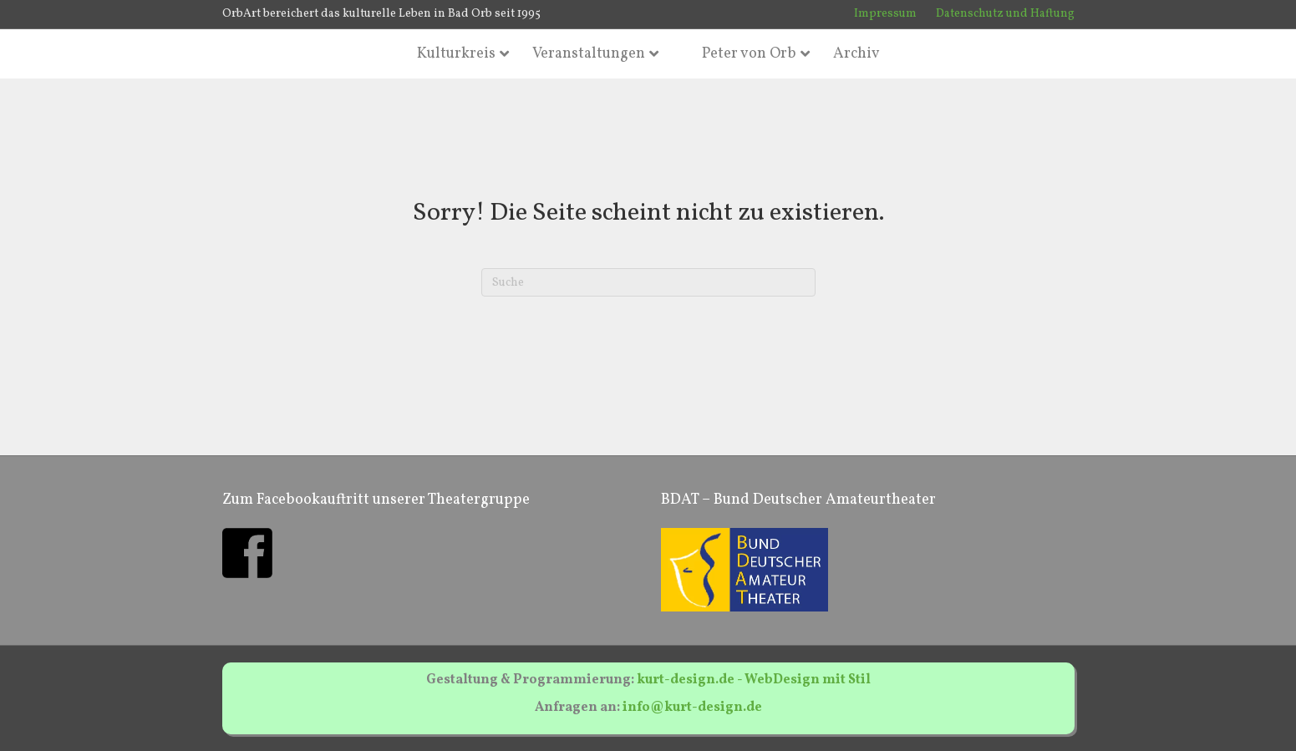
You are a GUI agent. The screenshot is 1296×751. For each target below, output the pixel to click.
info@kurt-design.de (692, 707)
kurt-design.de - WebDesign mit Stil (754, 680)
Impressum (885, 14)
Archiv (856, 53)
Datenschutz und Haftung (1005, 14)
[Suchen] (648, 282)
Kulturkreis (456, 53)
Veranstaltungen (588, 53)
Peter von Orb (749, 53)
